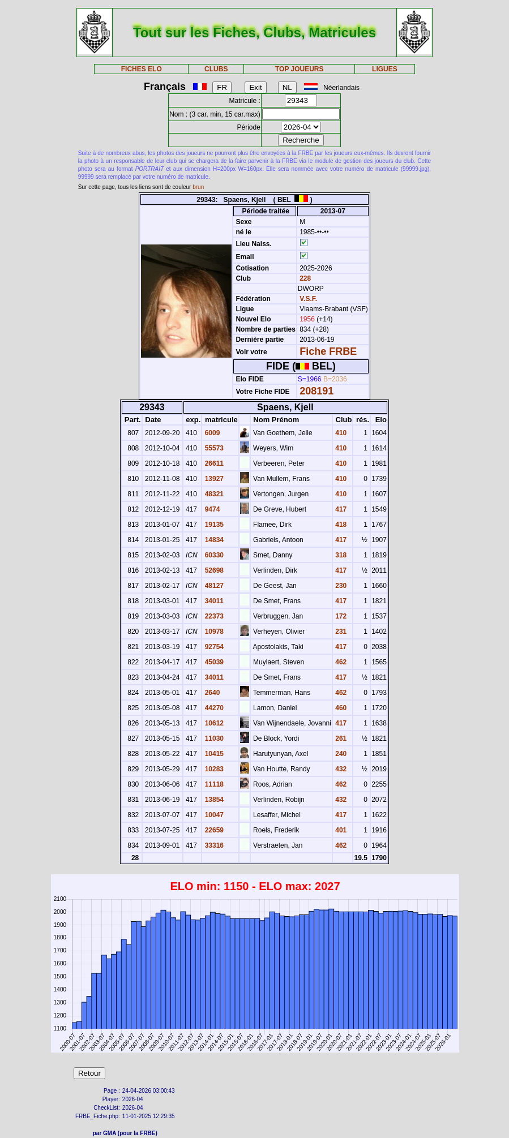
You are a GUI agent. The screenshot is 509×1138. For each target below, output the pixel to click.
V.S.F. (308, 299)
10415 (213, 754)
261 (340, 738)
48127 (213, 586)
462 (340, 662)
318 (340, 555)
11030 (213, 738)
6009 (211, 433)
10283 (213, 769)
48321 (213, 494)
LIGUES (384, 69)
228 (304, 278)
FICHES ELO (141, 69)
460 (340, 708)
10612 (213, 723)
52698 (213, 570)
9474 (211, 509)
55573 (213, 448)
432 (340, 769)
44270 (213, 708)
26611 (213, 463)
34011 (213, 601)
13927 (213, 479)
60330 (213, 555)
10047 (213, 815)
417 (340, 509)
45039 (213, 662)
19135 (213, 525)
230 (340, 586)
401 (340, 830)
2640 (211, 693)
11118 (213, 784)
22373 (213, 616)
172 (340, 616)
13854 (213, 800)
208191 (316, 391)
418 (340, 525)
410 (340, 433)
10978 (213, 631)
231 (340, 631)
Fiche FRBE (328, 351)
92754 (213, 647)
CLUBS (216, 69)
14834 (213, 540)
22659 (213, 830)
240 (340, 754)
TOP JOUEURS (299, 69)
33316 (213, 845)
